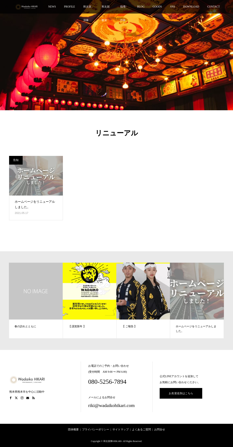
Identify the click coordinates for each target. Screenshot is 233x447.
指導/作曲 (123, 9)
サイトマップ (120, 429)
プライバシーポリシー (95, 429)
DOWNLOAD (191, 6)
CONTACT (213, 6)
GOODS (157, 6)
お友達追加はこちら (181, 393)
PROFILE (69, 6)
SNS (172, 6)
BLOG (140, 6)
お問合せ (159, 429)
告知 (16, 160)
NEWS (52, 6)
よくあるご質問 (141, 429)
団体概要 (73, 429)
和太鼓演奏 (87, 9)
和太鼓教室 (106, 9)
